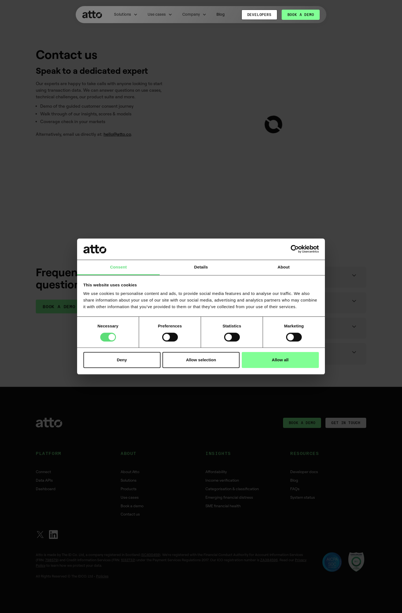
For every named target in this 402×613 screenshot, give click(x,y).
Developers (259, 14)
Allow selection (201, 359)
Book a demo (300, 14)
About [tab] (284, 267)
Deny (122, 359)
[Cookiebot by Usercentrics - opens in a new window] (295, 249)
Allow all (280, 359)
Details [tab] (201, 267)
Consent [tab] (118, 267)
